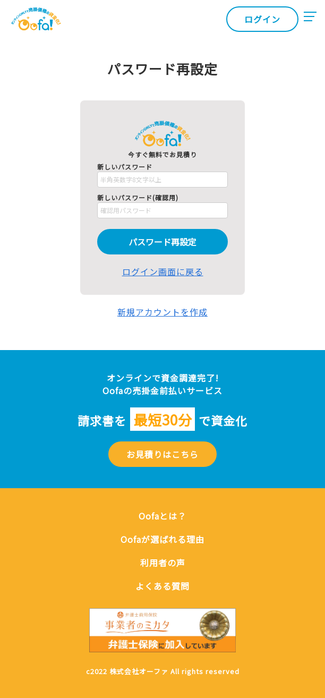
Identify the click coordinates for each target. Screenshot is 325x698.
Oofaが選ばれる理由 (162, 539)
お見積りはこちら (162, 454)
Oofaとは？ (162, 515)
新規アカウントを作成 (162, 311)
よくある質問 (162, 586)
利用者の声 (162, 562)
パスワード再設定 (162, 241)
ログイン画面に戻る (162, 271)
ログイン (262, 19)
